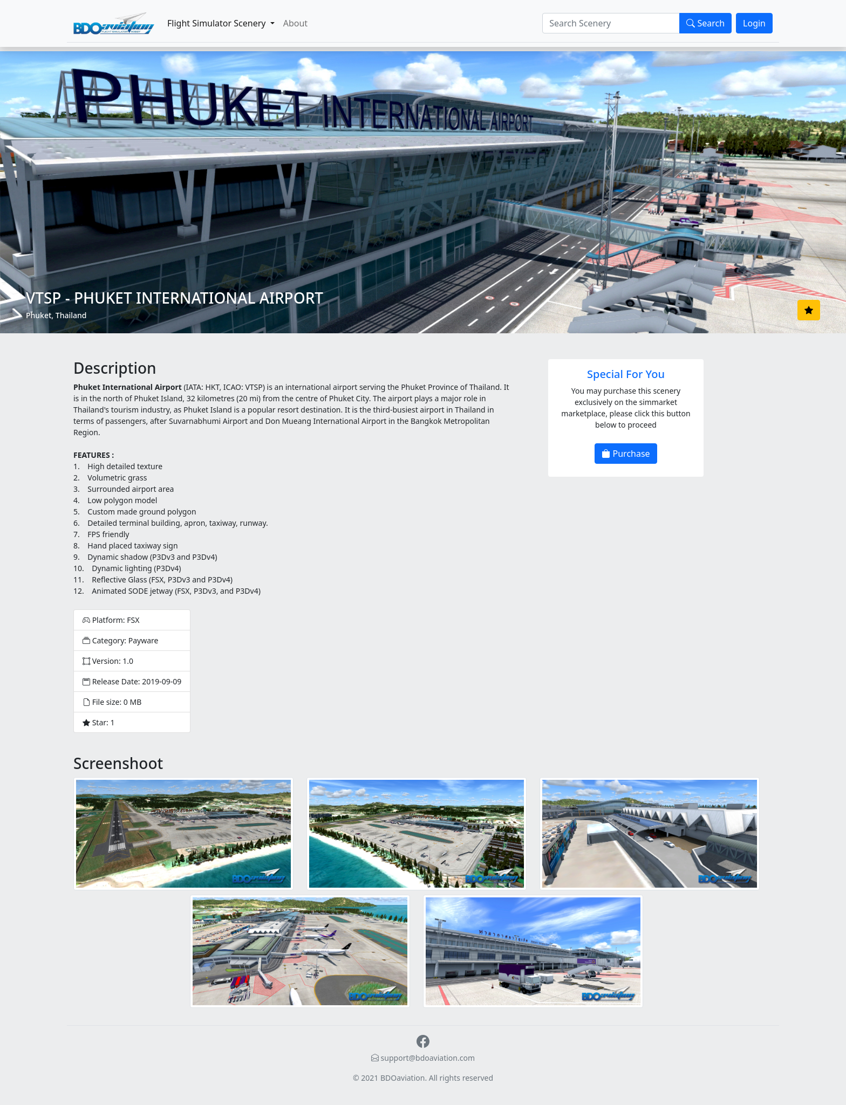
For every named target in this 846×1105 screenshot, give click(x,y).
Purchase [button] (626, 453)
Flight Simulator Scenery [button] (217, 23)
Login (754, 23)
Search (705, 23)
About (295, 23)
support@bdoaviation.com (423, 1058)
